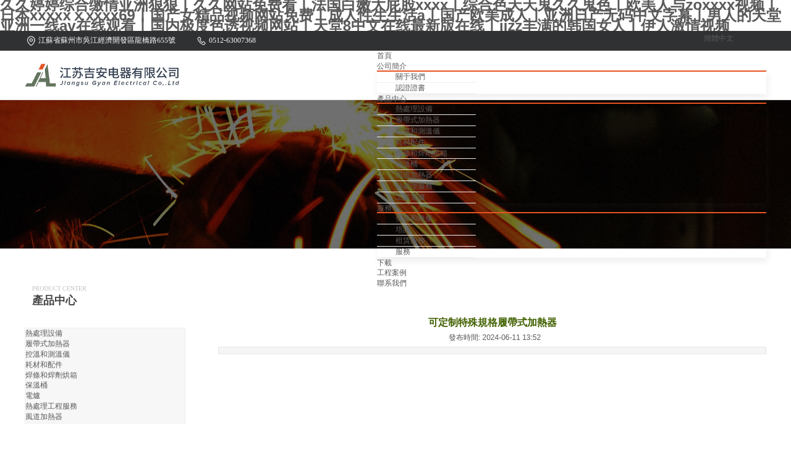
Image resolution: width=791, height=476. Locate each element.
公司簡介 (392, 66)
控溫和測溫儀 (418, 131)
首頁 (384, 55)
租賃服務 (410, 240)
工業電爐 (410, 197)
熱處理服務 (414, 186)
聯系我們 (392, 283)
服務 (384, 208)
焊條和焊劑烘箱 (421, 153)
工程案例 (392, 272)
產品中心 (392, 99)
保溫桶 (407, 163)
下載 (384, 262)
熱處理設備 (414, 108)
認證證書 (410, 87)
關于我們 (410, 76)
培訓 (403, 229)
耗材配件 (410, 142)
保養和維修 (414, 218)
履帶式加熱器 (418, 120)
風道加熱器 (414, 175)
